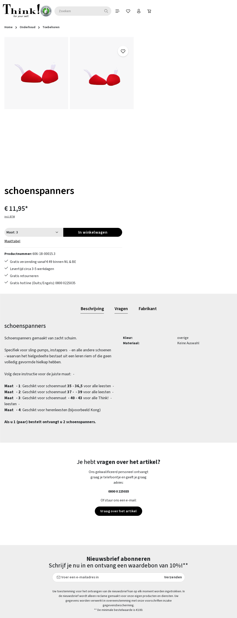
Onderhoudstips (95, 589)
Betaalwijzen (93, 557)
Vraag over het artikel (118, 401)
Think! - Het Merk (156, 612)
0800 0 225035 (118, 381)
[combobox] (81, 11)
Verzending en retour (99, 604)
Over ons (149, 597)
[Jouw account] (143, 11)
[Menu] (121, 11)
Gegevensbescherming (160, 573)
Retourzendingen (96, 597)
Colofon (149, 565)
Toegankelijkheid (96, 612)
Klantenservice (94, 573)
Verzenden (173, 467)
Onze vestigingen (156, 604)
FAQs (146, 557)
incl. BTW (148, 65)
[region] (69, 108)
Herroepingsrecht (156, 581)
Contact (89, 565)
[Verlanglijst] (132, 11)
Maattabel (151, 90)
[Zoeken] (110, 11)
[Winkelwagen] (154, 11)
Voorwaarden (153, 589)
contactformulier (34, 575)
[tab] (92, 199)
